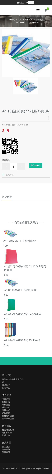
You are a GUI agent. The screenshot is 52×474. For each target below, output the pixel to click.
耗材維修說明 (8, 415)
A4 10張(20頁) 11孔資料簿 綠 (27, 22)
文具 (20, 19)
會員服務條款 (8, 429)
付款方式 (6, 407)
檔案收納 (28, 19)
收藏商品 (10, 174)
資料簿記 (39, 19)
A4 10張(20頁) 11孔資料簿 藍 (19, 240)
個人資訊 (6, 446)
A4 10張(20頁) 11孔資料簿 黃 (20, 289)
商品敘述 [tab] (7, 197)
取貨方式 (6, 410)
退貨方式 (6, 413)
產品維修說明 (8, 418)
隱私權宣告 (7, 432)
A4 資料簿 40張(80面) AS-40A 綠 (22, 340)
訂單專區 (6, 452)
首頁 (13, 19)
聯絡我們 (6, 385)
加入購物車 (36, 165)
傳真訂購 (6, 401)
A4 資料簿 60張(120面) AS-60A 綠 (22, 314)
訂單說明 (6, 399)
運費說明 (6, 404)
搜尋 (31, 3)
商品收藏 (6, 449)
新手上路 (6, 435)
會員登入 (20, 3)
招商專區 (6, 387)
